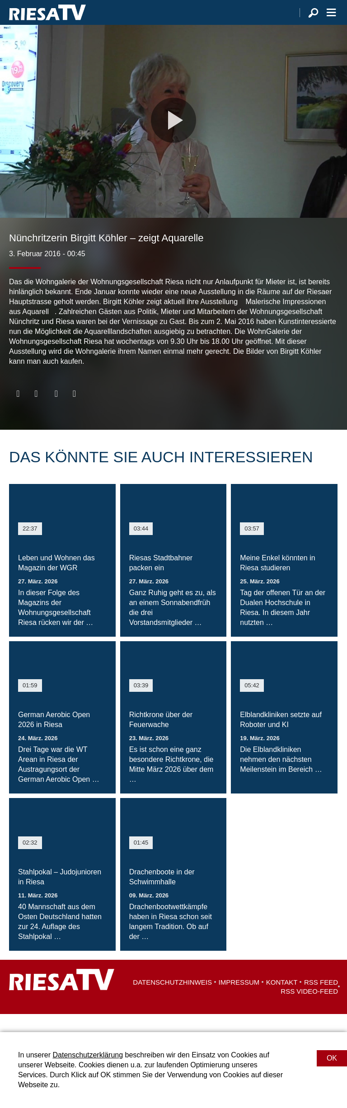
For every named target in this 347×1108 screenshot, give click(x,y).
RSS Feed (321, 1000)
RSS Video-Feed (309, 1009)
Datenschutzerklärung (87, 1055)
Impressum (239, 1000)
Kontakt (282, 1000)
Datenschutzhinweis (172, 1000)
